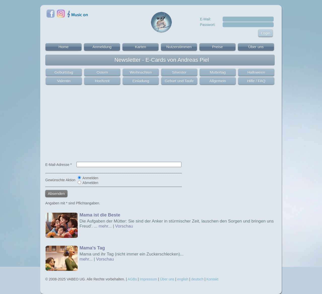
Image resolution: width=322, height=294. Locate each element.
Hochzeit (102, 81)
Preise (217, 47)
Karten (140, 47)
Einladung (140, 81)
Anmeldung (102, 47)
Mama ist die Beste (99, 214)
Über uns (256, 47)
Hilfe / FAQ (256, 81)
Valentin (63, 81)
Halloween (256, 72)
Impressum (148, 279)
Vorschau (124, 226)
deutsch (197, 279)
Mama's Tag (92, 247)
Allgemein (218, 81)
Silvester (179, 72)
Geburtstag (63, 72)
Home (63, 47)
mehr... (105, 226)
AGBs (132, 279)
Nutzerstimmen (179, 47)
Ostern (102, 72)
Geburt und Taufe (179, 81)
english (182, 279)
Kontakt (212, 279)
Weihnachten (141, 72)
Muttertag (218, 72)
